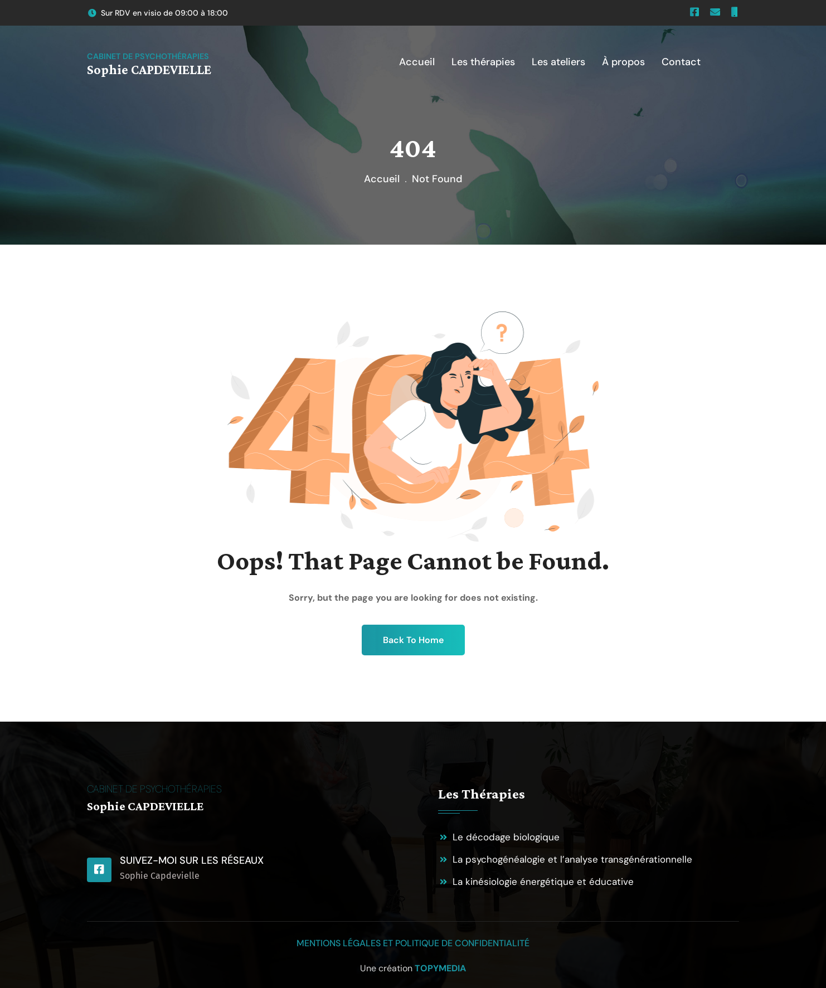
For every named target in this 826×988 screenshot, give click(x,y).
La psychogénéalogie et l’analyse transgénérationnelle (572, 859)
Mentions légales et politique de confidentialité (413, 943)
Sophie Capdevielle (160, 875)
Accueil (382, 179)
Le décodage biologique (506, 837)
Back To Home (413, 640)
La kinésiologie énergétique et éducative (543, 881)
